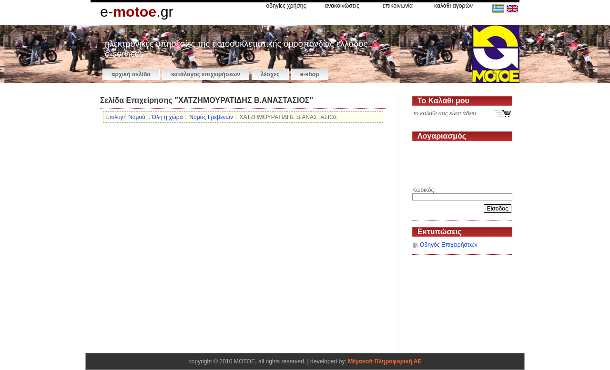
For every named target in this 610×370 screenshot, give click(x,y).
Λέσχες (270, 74)
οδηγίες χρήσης (286, 5)
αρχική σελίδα (131, 74)
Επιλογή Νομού (125, 117)
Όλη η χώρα (167, 117)
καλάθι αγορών (453, 5)
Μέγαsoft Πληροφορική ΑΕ (384, 361)
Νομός (211, 117)
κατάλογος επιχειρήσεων (205, 74)
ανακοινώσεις (342, 5)
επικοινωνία (398, 5)
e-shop (309, 74)
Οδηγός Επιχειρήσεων (449, 244)
